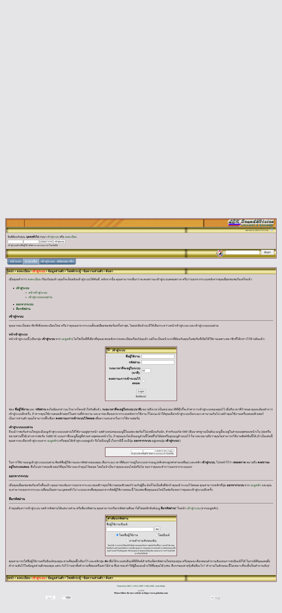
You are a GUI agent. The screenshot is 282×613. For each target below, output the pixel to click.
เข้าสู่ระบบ (53, 236)
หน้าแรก (15, 261)
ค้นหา (109, 271)
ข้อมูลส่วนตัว (56, 271)
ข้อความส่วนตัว (93, 271)
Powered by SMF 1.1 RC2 (127, 586)
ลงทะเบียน (71, 236)
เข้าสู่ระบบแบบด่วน (40, 297)
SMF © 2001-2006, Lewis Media (152, 586)
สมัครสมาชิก (65, 261)
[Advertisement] (141, 56)
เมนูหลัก (67, 338)
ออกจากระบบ (24, 304)
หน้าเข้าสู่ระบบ (37, 292)
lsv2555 (141, 590)
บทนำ (10, 271)
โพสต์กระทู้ (74, 271)
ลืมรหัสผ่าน (23, 308)
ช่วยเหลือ (31, 261)
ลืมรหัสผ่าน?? (141, 396)
